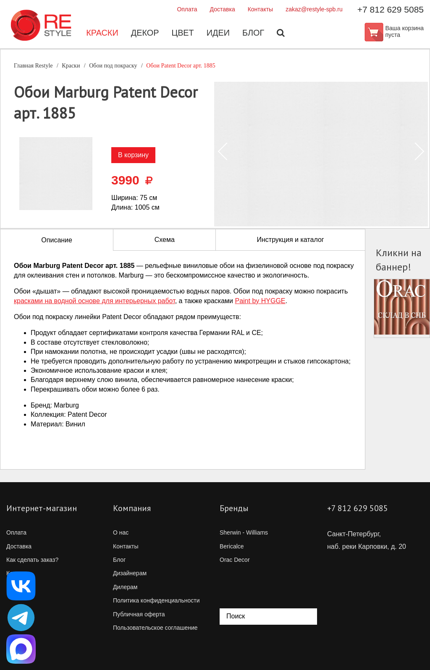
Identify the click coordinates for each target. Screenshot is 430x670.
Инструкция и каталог (290, 239)
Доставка (222, 9)
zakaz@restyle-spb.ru (314, 9)
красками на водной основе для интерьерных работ (94, 300)
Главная (33, 65)
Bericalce (232, 546)
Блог (254, 33)
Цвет (182, 33)
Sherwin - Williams (244, 532)
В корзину (133, 154)
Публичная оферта (139, 614)
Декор (145, 33)
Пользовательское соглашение (155, 627)
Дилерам (125, 587)
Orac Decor (235, 559)
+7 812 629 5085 (390, 9)
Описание (56, 240)
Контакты (260, 9)
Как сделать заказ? (32, 559)
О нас (120, 532)
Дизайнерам (130, 573)
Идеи (218, 33)
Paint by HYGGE (260, 300)
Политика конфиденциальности (156, 600)
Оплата (187, 9)
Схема (165, 239)
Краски (102, 33)
